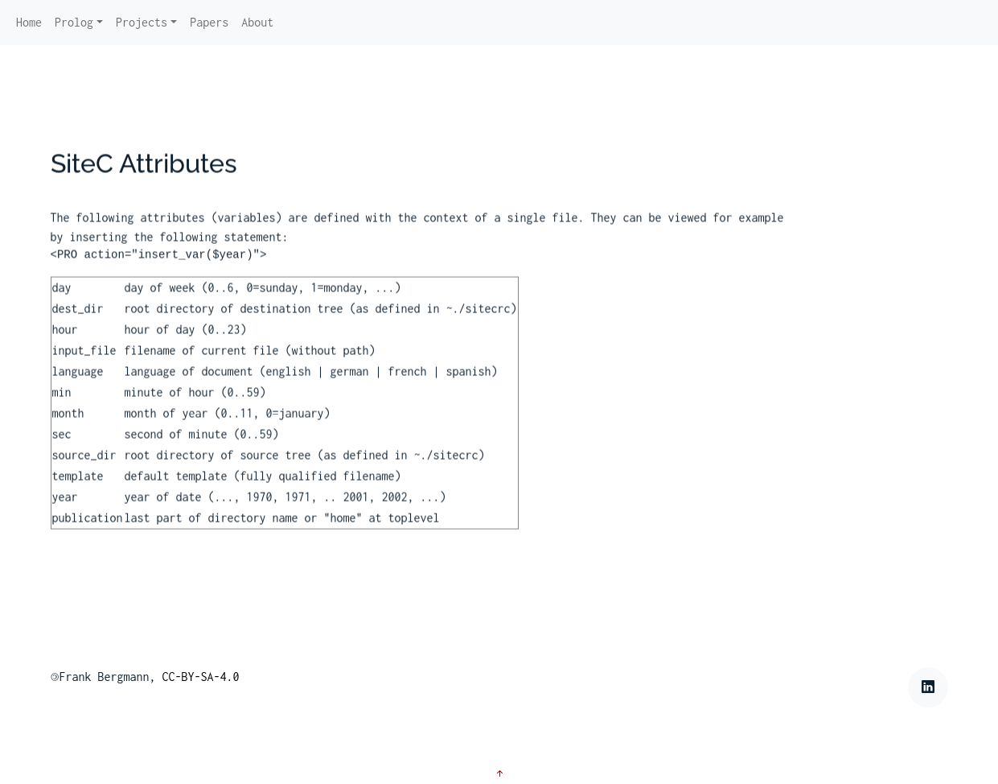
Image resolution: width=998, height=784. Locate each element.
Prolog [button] (74, 22)
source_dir (84, 468)
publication (87, 531)
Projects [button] (141, 22)
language (78, 384)
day (62, 300)
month (68, 426)
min (62, 405)
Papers (209, 22)
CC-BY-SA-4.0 (201, 676)
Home (29, 22)
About (257, 22)
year (65, 510)
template (78, 489)
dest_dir (78, 321)
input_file (84, 363)
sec (62, 447)
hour (65, 342)
